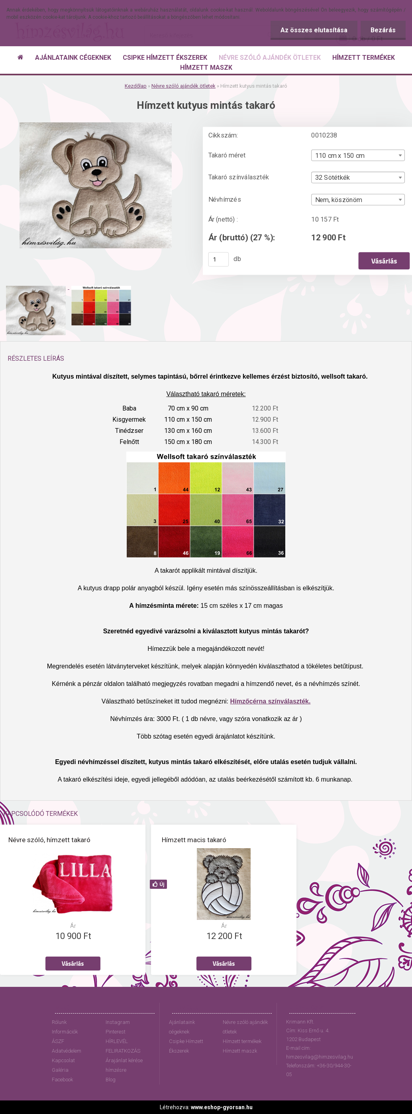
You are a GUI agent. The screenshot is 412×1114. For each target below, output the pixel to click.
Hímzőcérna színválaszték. (270, 701)
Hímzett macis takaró (194, 840)
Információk (65, 1032)
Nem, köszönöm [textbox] (338, 200)
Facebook (62, 1080)
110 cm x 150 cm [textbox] (340, 155)
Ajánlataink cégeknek (182, 1027)
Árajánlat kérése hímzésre (124, 1065)
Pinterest (116, 1032)
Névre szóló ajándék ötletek (183, 86)
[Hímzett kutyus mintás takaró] (96, 125)
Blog (111, 1080)
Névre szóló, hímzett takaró (49, 840)
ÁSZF (58, 1041)
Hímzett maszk (240, 1051)
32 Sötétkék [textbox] (332, 178)
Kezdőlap (136, 86)
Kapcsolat (63, 1060)
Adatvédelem (66, 1051)
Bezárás (383, 30)
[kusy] (218, 259)
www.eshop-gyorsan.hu (222, 1107)
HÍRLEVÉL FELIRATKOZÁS (123, 1046)
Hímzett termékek (242, 1041)
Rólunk (59, 1022)
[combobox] (358, 155)
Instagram (118, 1022)
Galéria (60, 1070)
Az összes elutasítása (314, 30)
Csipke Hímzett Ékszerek (186, 1046)
